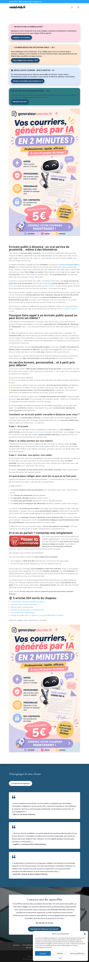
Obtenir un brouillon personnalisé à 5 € (28, 81)
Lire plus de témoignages (20, 783)
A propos (16, 945)
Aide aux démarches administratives (22, 613)
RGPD (60, 958)
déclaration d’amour (48, 286)
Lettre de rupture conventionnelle (21, 607)
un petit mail (37, 432)
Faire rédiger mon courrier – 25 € (25, 60)
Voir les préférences (77, 953)
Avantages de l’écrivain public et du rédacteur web (27, 610)
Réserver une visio (20, 102)
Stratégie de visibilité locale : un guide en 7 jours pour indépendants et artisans (36, 615)
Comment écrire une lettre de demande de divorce (27, 602)
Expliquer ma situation (21, 37)
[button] (85, 934)
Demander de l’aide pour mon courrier (44, 929)
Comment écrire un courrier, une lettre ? (23, 604)
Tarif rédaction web (29, 945)
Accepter (43, 953)
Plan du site (30, 948)
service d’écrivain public (69, 265)
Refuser (60, 953)
